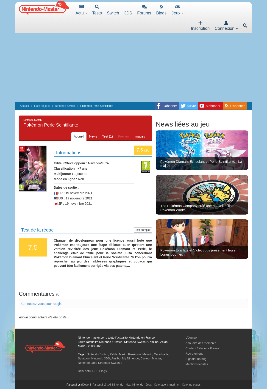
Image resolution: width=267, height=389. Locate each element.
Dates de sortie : (66, 187)
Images (139, 136)
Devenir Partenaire (93, 384)
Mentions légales (197, 364)
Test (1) (107, 136)
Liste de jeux (42, 106)
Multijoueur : (63, 174)
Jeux (178, 10)
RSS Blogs (99, 371)
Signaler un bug (196, 359)
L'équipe (191, 337)
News (93, 136)
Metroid (147, 354)
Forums (144, 10)
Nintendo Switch (65, 106)
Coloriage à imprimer (166, 384)
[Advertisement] (133, 68)
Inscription (200, 26)
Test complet (142, 230)
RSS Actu (84, 371)
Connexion (226, 26)
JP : (59, 204)
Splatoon (84, 358)
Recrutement (194, 353)
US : (59, 198)
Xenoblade (161, 354)
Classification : (65, 168)
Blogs (161, 10)
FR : (59, 193)
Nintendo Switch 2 (110, 362)
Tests (97, 10)
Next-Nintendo (134, 384)
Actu (81, 10)
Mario (123, 354)
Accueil (24, 106)
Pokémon (134, 354)
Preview (123, 136)
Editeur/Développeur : (70, 163)
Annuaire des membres (201, 343)
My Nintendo (130, 358)
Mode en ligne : (65, 179)
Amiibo (116, 358)
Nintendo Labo (87, 362)
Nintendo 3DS (100, 358)
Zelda (113, 354)
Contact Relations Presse (202, 348)
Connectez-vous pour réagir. (41, 304)
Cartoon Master (151, 358)
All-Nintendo (115, 384)
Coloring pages (191, 384)
